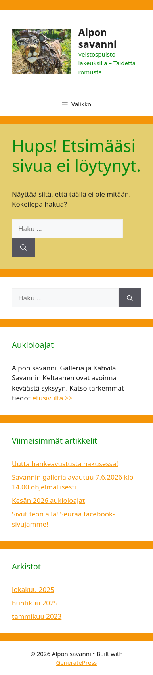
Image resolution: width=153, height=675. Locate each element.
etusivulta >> (52, 397)
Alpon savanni (97, 38)
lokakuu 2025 (33, 589)
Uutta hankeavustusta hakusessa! (65, 463)
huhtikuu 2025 (34, 602)
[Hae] (23, 247)
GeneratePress (76, 662)
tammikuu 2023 (36, 616)
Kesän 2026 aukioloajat (48, 500)
